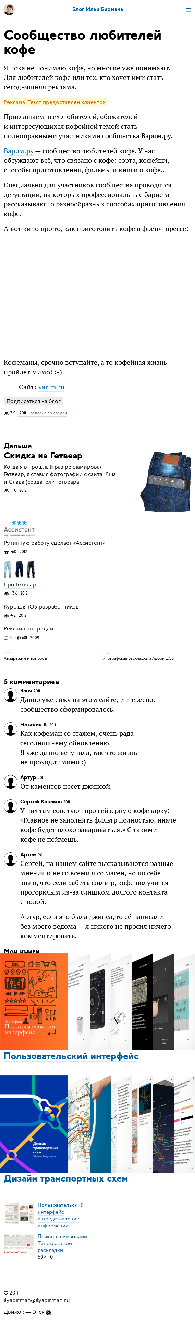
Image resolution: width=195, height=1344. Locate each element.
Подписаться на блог (34, 401)
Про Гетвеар (20, 584)
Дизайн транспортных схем (66, 1179)
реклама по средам (48, 413)
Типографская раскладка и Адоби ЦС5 (137, 658)
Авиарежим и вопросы (25, 658)
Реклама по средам (28, 629)
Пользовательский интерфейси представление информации (61, 1215)
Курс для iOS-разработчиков (41, 607)
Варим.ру (19, 150)
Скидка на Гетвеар (43, 456)
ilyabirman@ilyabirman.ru (37, 1300)
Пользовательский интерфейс (71, 1056)
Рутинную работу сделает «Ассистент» (54, 543)
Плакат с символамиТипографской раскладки (62, 1243)
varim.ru (51, 386)
